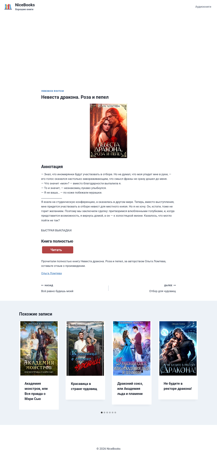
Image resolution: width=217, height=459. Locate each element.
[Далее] (192, 365)
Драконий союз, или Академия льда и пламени (130, 388)
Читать (56, 250)
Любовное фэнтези (52, 91)
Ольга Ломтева (51, 273)
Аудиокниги (203, 6)
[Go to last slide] (25, 365)
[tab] (102, 412)
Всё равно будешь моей (73, 288)
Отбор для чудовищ (143, 288)
